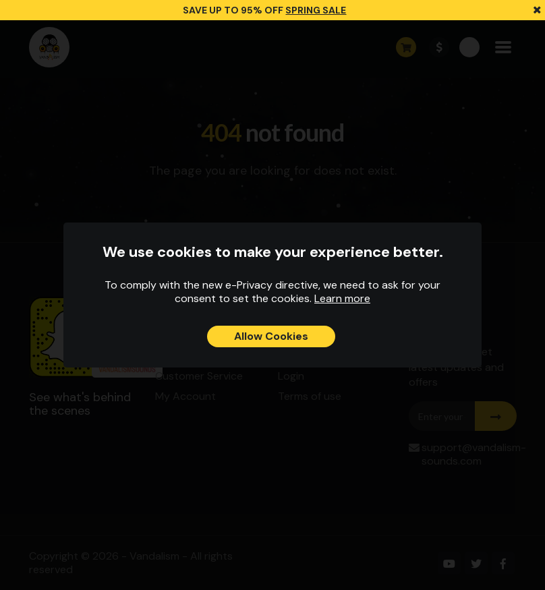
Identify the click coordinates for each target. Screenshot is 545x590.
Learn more (342, 298)
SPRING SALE (315, 10)
